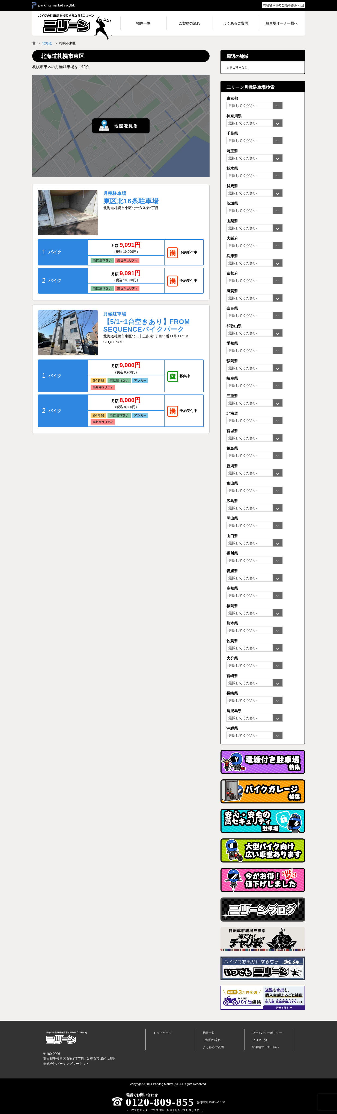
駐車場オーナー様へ (265, 1047)
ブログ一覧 (259, 1040)
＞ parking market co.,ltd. (53, 5)
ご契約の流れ (212, 1040)
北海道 (47, 43)
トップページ (162, 1032)
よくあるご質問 (213, 1047)
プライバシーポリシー (267, 1032)
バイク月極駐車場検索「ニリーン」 (66, 1038)
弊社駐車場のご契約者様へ (281, 5)
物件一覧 (209, 1032)
